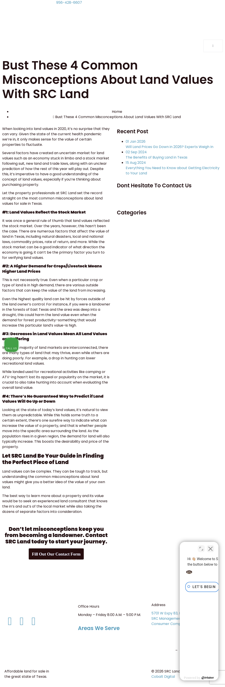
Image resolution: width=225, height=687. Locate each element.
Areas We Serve (99, 628)
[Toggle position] (201, 546)
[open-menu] (213, 46)
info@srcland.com (20, 608)
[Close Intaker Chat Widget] (210, 546)
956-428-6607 (69, 2)
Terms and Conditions (25, 656)
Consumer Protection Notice (31, 647)
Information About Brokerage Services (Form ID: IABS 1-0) (32, 640)
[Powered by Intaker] (187, 677)
